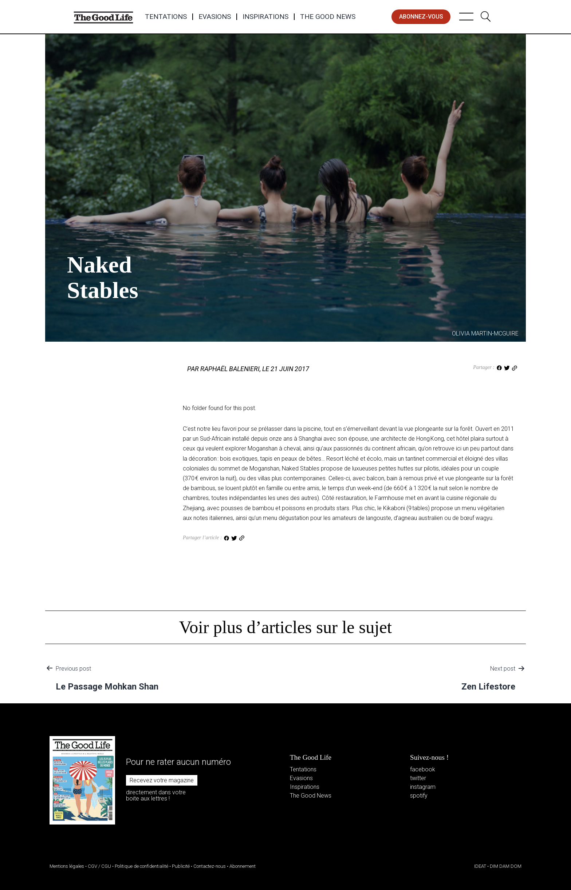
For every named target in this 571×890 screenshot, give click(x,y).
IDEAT (480, 866)
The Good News (327, 16)
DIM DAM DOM (505, 866)
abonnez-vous (421, 16)
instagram (423, 786)
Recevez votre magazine (162, 780)
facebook (422, 769)
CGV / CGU (99, 866)
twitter (418, 778)
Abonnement (242, 866)
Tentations (166, 16)
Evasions (214, 16)
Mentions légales (67, 866)
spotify (419, 795)
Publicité (181, 866)
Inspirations (265, 16)
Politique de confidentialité (141, 866)
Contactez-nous (209, 866)
